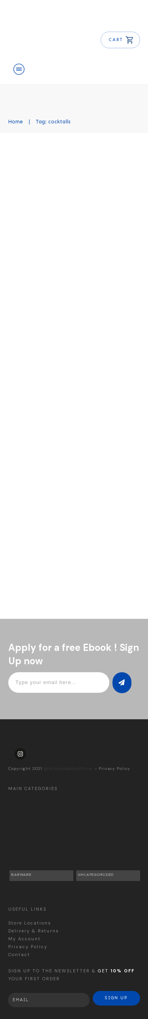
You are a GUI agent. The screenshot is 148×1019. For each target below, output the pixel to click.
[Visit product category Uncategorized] (108, 841)
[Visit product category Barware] (41, 841)
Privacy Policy (114, 768)
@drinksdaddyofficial (68, 768)
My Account (24, 938)
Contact (19, 954)
